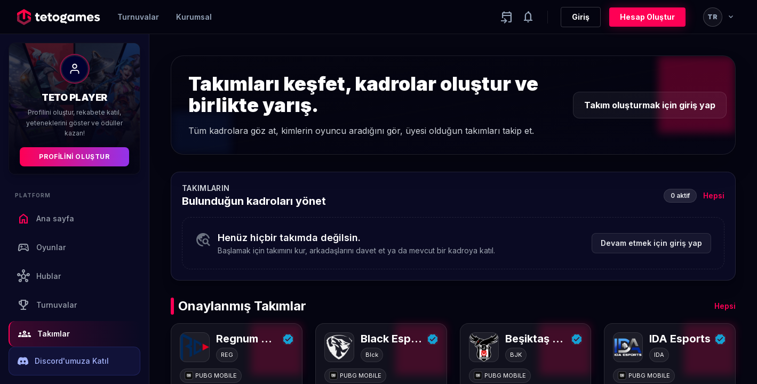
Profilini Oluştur (74, 157)
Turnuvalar (138, 16)
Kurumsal (194, 16)
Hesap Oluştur (647, 16)
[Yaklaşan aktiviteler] (506, 17)
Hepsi (713, 195)
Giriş (580, 16)
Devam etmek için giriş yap (651, 242)
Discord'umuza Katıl (63, 361)
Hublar (39, 276)
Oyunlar (41, 247)
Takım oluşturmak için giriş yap (649, 105)
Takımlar (44, 333)
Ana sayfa (45, 218)
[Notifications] (528, 17)
